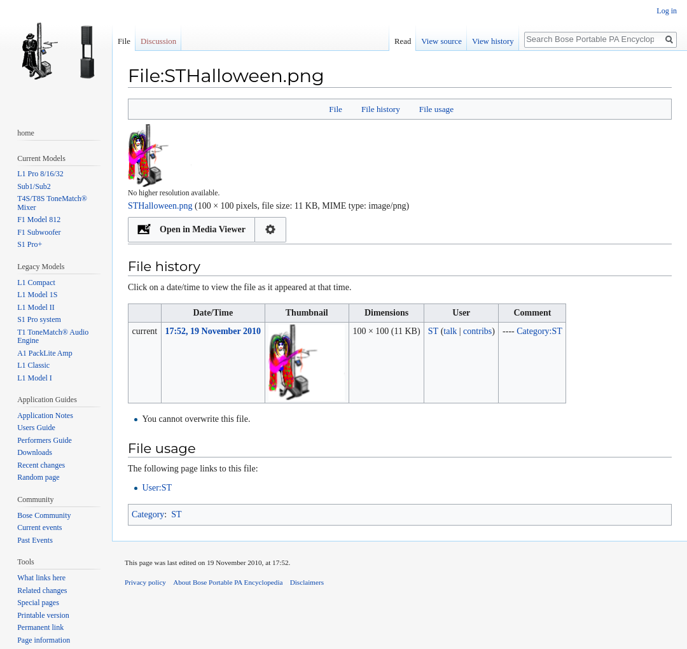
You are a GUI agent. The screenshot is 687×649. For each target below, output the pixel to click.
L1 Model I (34, 377)
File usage (436, 109)
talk (450, 331)
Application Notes (45, 415)
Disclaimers (307, 582)
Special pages (38, 602)
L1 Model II (36, 307)
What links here (41, 577)
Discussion (158, 41)
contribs (477, 331)
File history (380, 109)
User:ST (157, 487)
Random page (38, 477)
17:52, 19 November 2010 (213, 331)
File (335, 109)
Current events (39, 527)
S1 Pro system (39, 319)
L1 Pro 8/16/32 (40, 173)
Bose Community (44, 515)
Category (148, 514)
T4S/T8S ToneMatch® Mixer (52, 203)
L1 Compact (36, 282)
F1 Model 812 (38, 219)
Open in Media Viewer (203, 229)
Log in (666, 10)
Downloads (34, 452)
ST (176, 514)
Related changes (42, 590)
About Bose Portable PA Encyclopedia (227, 582)
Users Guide (36, 427)
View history (493, 41)
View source (441, 41)
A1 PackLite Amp (45, 353)
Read (402, 41)
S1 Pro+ (29, 244)
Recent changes (41, 465)
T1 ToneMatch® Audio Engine (52, 336)
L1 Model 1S (37, 294)
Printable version (43, 615)
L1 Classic (33, 365)
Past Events (35, 540)
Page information (43, 640)
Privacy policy (145, 582)
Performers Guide (44, 440)
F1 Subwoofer (38, 232)
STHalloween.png (160, 206)
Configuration (270, 229)
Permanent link (40, 627)
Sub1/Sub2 (34, 186)
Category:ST (539, 331)
